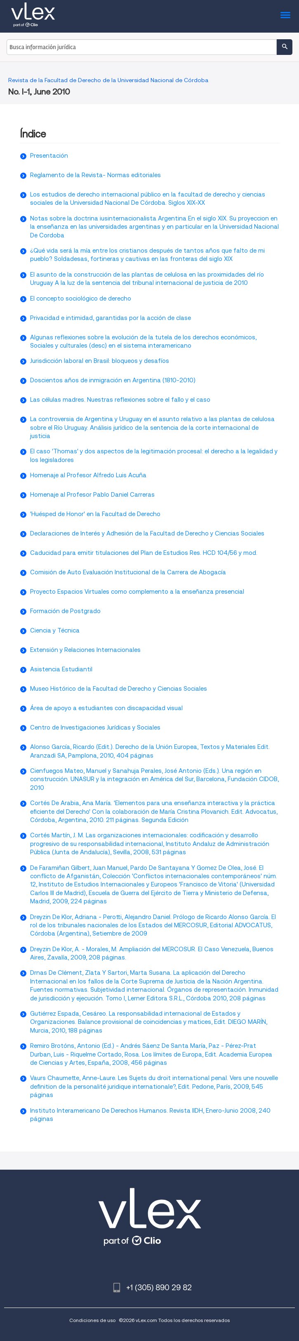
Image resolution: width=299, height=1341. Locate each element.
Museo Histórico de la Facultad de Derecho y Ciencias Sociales (118, 688)
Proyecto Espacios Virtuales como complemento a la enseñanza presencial (137, 591)
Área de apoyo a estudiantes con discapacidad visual (106, 708)
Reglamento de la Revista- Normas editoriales (95, 175)
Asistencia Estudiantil (61, 669)
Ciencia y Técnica (55, 630)
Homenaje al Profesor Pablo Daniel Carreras (92, 494)
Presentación (49, 155)
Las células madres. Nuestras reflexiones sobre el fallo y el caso (120, 399)
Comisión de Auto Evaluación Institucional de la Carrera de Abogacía (128, 572)
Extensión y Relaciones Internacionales (85, 650)
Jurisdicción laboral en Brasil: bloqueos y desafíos (99, 361)
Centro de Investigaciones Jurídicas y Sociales (95, 727)
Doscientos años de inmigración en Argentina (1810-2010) (112, 380)
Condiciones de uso (92, 1320)
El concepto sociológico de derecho (80, 298)
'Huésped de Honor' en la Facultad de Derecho (95, 514)
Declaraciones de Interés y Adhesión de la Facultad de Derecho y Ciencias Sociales (147, 533)
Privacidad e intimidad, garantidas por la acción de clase (110, 318)
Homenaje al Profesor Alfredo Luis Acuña (88, 475)
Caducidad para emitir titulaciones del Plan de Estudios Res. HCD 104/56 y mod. (143, 553)
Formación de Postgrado (65, 611)
